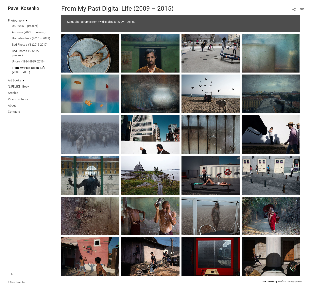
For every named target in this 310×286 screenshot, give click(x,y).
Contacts (14, 111)
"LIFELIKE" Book (18, 86)
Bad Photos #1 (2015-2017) (29, 44)
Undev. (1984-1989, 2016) (28, 61)
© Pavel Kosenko (16, 282)
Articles (13, 93)
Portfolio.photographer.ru (290, 281)
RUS (302, 9)
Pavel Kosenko (23, 8)
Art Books (14, 80)
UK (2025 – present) (25, 26)
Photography (16, 20)
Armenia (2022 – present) (28, 32)
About (12, 105)
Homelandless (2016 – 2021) (31, 38)
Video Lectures (18, 99)
